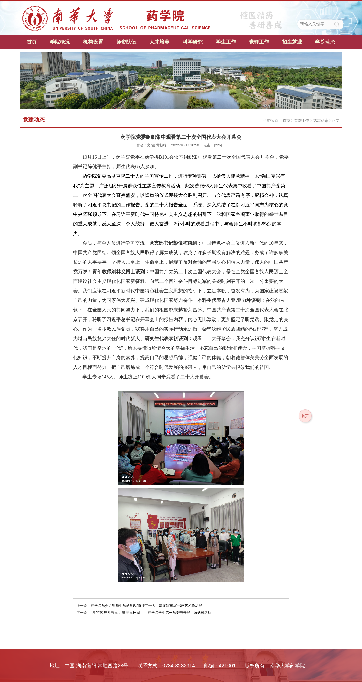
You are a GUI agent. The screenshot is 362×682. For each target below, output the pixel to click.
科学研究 (193, 42)
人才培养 (159, 42)
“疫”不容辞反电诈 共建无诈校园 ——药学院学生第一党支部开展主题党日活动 (151, 613)
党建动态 (320, 120)
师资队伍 (126, 42)
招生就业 (292, 42)
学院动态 (325, 42)
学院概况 (60, 42)
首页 (32, 42)
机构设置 (93, 42)
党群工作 (259, 42)
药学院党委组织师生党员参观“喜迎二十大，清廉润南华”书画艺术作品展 (146, 606)
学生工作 (226, 42)
